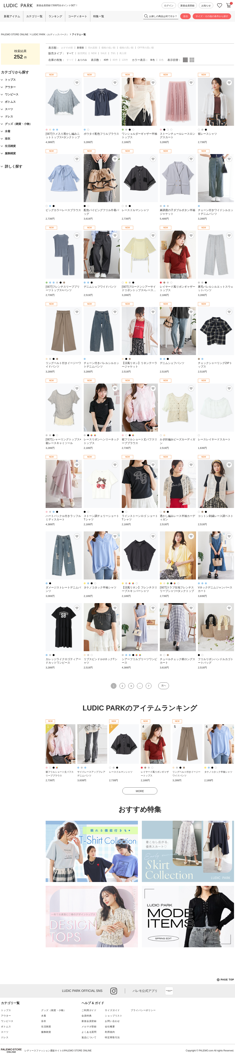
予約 (113, 53)
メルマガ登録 (89, 1026)
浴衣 (43, 1021)
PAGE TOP (225, 979)
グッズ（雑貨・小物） (53, 1010)
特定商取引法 (112, 1037)
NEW (94, 53)
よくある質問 (89, 1032)
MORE (140, 791)
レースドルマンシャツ (120, 772)
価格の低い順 (108, 47)
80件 (115, 60)
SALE (104, 53)
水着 (43, 1015)
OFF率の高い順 (146, 47)
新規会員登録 (187, 5)
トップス (6, 1010)
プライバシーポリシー (143, 1010)
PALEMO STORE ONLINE (15, 34)
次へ (163, 685)
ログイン (168, 5)
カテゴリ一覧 (34, 16)
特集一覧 (98, 16)
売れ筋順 (92, 47)
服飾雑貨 (46, 1032)
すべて (70, 60)
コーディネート (77, 16)
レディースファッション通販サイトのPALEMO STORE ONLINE (58, 1050)
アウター (6, 1015)
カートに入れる (228, 5)
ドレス (5, 1037)
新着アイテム (12, 16)
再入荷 (122, 53)
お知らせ (206, 5)
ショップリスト (113, 1015)
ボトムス (6, 1026)
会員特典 (86, 1015)
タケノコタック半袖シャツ (218, 772)
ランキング (55, 16)
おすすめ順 (67, 47)
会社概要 (110, 1026)
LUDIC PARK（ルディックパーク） (50, 34)
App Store (169, 991)
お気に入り (219, 5)
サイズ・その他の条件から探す (212, 16)
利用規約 (110, 1032)
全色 (161, 60)
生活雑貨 (46, 1026)
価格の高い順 (126, 47)
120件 (125, 60)
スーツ (5, 1032)
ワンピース (7, 1021)
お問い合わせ (112, 1021)
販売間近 (82, 53)
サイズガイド (112, 1010)
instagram (113, 991)
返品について (89, 1037)
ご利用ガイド (89, 1010)
